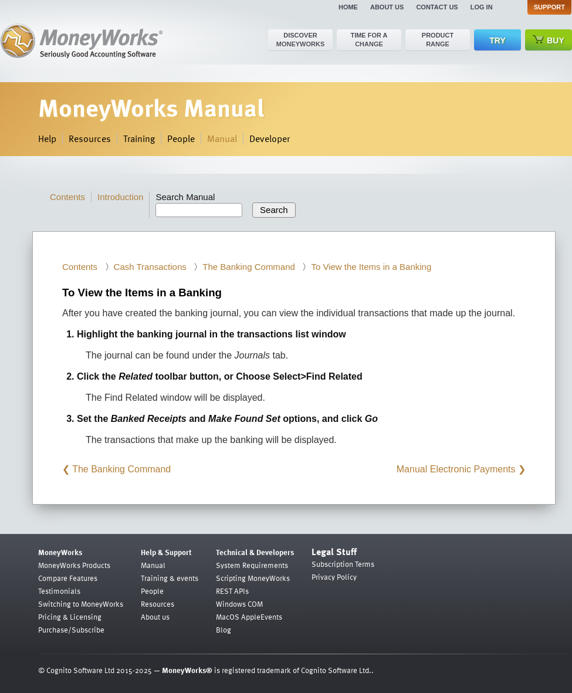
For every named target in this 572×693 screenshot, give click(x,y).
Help (47, 138)
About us (387, 7)
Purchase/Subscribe (71, 629)
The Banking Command (248, 267)
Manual (222, 138)
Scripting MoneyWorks (253, 578)
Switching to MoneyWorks (80, 604)
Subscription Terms (343, 564)
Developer (269, 138)
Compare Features (67, 578)
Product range (437, 40)
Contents (67, 197)
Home (348, 7)
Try (497, 40)
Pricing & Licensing (69, 617)
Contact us (437, 7)
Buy (548, 40)
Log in (482, 7)
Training (139, 138)
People (181, 138)
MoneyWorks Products (74, 565)
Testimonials (59, 591)
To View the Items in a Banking (371, 267)
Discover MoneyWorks (300, 40)
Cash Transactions (150, 267)
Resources (90, 138)
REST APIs (232, 591)
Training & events (169, 578)
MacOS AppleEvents (249, 617)
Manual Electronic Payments (456, 469)
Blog (223, 629)
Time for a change (368, 40)
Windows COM (239, 604)
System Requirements (252, 565)
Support (549, 7)
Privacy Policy (334, 577)
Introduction (120, 197)
